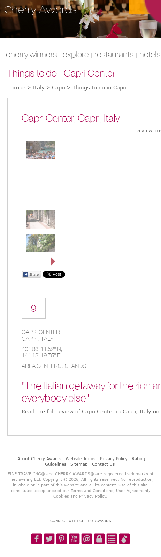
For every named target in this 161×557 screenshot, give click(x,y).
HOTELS (150, 54)
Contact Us (103, 464)
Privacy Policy (114, 458)
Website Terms (80, 458)
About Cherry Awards (39, 458)
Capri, (31, 338)
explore (76, 54)
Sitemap (78, 464)
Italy (47, 338)
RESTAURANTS (114, 54)
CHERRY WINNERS (31, 54)
